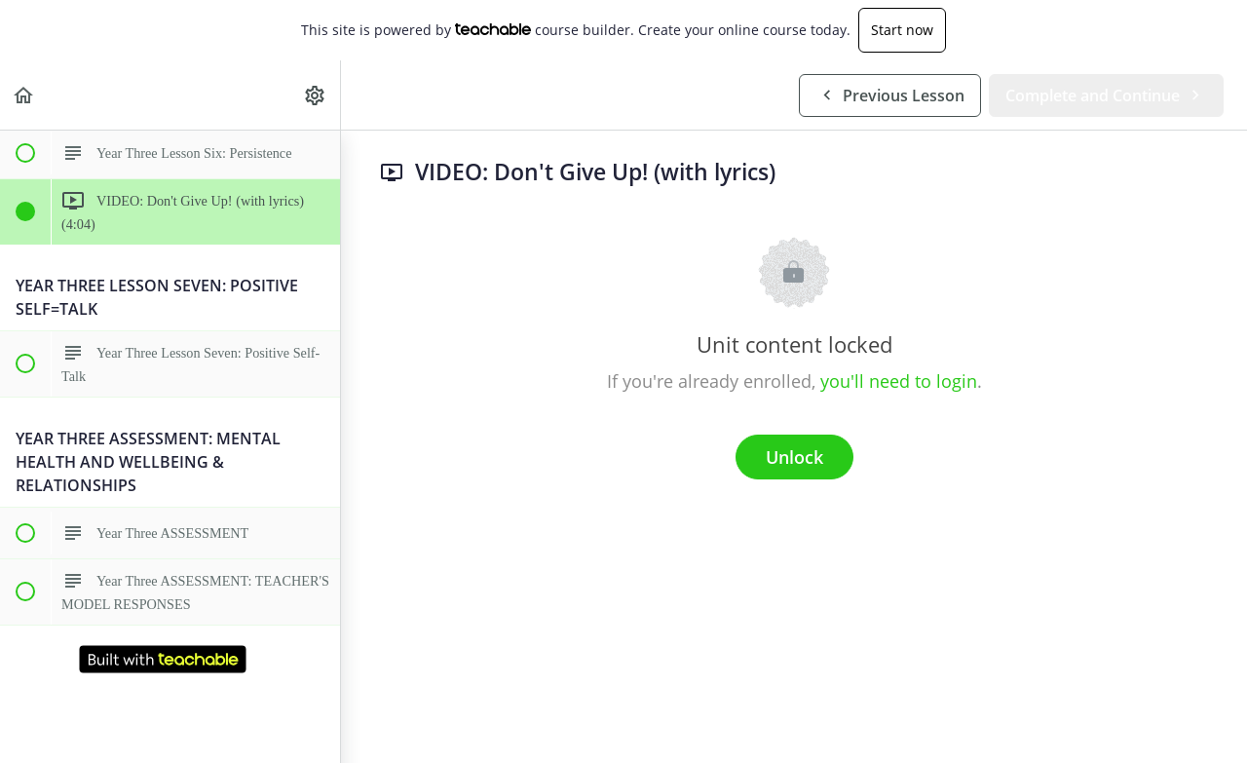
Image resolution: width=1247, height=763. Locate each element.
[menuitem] (315, 95)
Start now (902, 29)
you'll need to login (898, 381)
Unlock (794, 457)
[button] (24, 95)
